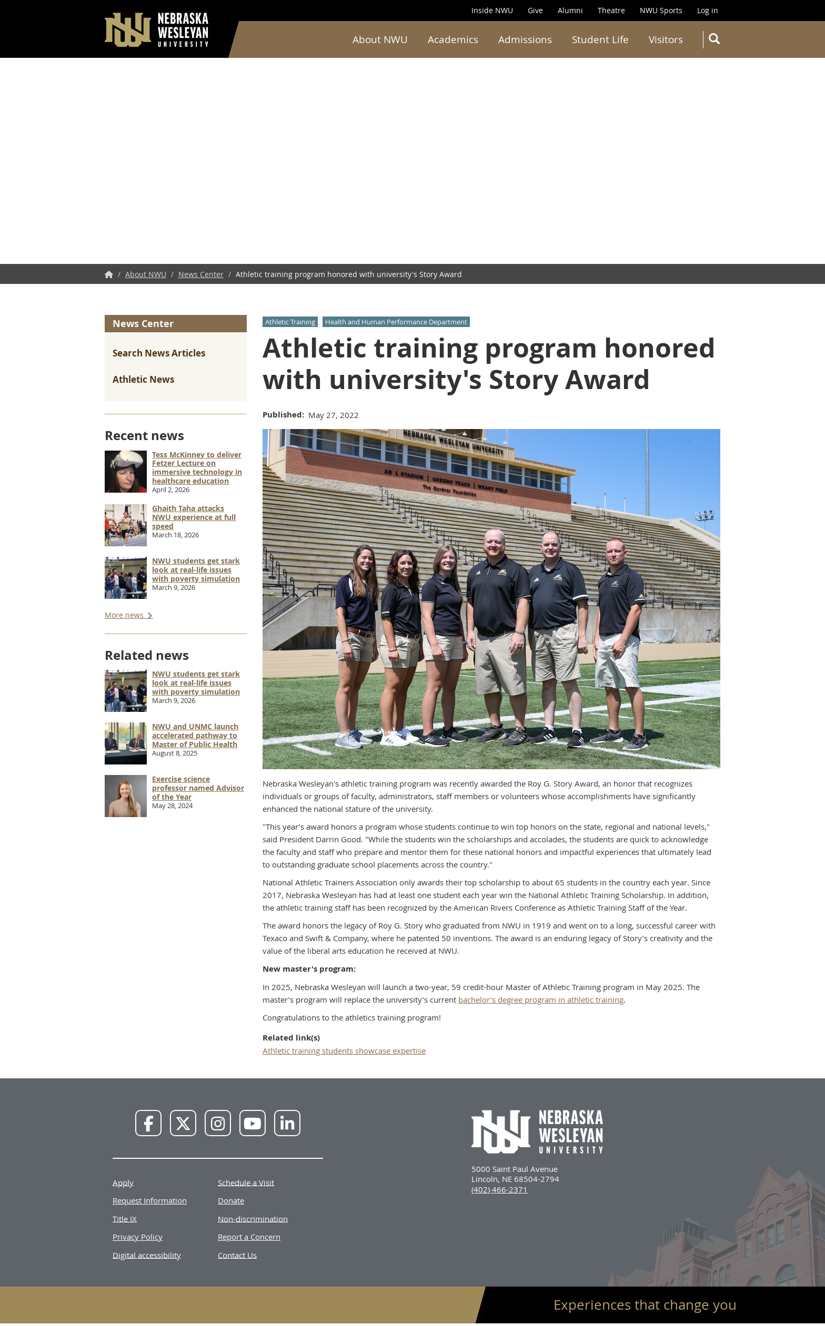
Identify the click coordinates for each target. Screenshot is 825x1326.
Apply (123, 1182)
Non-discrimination (253, 1218)
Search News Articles (159, 353)
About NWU (380, 39)
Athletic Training (290, 322)
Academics (453, 39)
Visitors (666, 39)
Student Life (600, 39)
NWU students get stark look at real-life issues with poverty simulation (196, 570)
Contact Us (237, 1254)
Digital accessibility (147, 1254)
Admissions (525, 39)
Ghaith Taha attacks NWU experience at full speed (194, 517)
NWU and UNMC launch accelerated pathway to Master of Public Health (195, 735)
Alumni (570, 10)
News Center (201, 274)
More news (125, 615)
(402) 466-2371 (499, 1189)
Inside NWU (492, 10)
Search (716, 40)
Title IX (125, 1218)
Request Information (150, 1200)
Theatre (611, 10)
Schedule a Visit (246, 1182)
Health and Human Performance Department (396, 322)
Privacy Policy (138, 1236)
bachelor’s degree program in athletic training (540, 999)
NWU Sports (661, 10)
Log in (707, 10)
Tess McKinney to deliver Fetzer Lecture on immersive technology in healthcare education (197, 468)
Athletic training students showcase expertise (344, 1050)
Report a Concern (249, 1236)
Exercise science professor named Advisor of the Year (198, 788)
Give (535, 10)
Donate (231, 1200)
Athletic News (143, 379)
